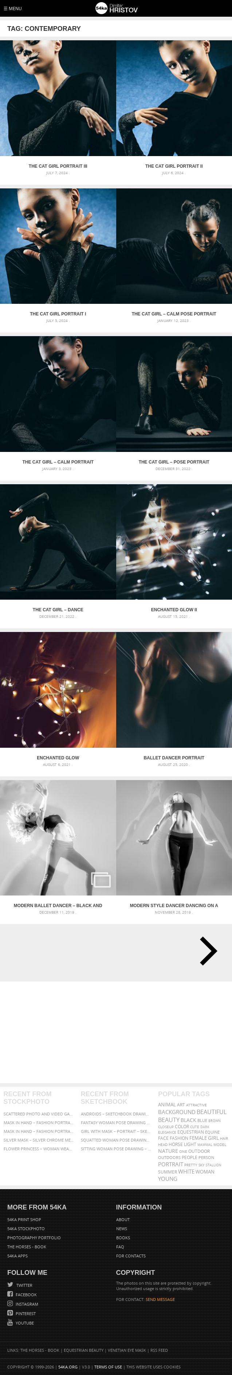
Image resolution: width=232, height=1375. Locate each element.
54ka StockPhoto (26, 1228)
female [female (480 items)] (198, 1138)
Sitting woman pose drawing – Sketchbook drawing (116, 1148)
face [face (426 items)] (163, 1138)
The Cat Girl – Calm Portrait (58, 462)
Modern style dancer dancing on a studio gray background (174, 905)
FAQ (120, 1246)
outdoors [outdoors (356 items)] (169, 1157)
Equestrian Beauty (83, 1350)
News (121, 1228)
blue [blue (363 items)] (202, 1120)
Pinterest (25, 1313)
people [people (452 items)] (189, 1157)
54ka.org (68, 1367)
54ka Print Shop (24, 1219)
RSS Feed (159, 1350)
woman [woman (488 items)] (205, 1172)
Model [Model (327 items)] (219, 1144)
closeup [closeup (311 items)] (166, 1126)
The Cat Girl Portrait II (174, 166)
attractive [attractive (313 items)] (196, 1104)
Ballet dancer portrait (173, 757)
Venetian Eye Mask (127, 1350)
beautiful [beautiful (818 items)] (212, 1112)
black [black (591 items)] (188, 1120)
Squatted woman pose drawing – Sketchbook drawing (116, 1140)
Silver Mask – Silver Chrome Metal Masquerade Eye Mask (39, 1140)
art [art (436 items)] (181, 1105)
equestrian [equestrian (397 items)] (190, 1132)
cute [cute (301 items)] (194, 1127)
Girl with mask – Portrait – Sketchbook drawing (116, 1131)
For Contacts (131, 1255)
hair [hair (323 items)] (224, 1138)
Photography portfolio (34, 1237)
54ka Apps (17, 1255)
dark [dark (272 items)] (204, 1127)
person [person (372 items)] (206, 1157)
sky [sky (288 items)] (201, 1165)
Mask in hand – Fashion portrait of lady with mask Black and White (39, 1122)
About (123, 1219)
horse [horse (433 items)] (176, 1144)
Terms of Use (108, 1367)
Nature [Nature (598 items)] (168, 1150)
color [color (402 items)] (182, 1126)
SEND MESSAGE (160, 1299)
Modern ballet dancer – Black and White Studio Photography (58, 905)
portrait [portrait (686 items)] (170, 1164)
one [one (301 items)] (183, 1151)
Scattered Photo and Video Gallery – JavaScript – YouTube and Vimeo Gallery (39, 1114)
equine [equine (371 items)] (212, 1132)
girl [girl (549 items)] (213, 1138)
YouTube (24, 1323)
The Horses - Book (26, 1246)
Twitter (23, 1285)
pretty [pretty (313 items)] (190, 1164)
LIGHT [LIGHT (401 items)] (190, 1144)
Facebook (26, 1294)
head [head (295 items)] (163, 1144)
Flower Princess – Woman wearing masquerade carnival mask (39, 1148)
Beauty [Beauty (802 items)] (169, 1120)
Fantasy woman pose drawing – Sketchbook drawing (116, 1122)
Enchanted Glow (58, 757)
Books (123, 1237)
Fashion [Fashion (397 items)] (179, 1138)
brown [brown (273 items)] (214, 1120)
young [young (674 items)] (167, 1178)
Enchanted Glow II (174, 609)
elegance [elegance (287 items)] (167, 1132)
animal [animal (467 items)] (167, 1105)
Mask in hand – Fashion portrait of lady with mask (39, 1131)
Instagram (26, 1304)
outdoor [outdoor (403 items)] (199, 1151)
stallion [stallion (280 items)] (213, 1165)
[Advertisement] (116, 1032)
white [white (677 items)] (186, 1171)
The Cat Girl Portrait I (58, 314)
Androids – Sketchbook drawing (116, 1114)
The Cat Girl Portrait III (58, 166)
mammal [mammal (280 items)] (204, 1144)
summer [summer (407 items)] (167, 1172)
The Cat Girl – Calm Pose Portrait (174, 314)
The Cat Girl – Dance (58, 609)
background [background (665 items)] (177, 1112)
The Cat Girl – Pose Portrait (174, 462)
